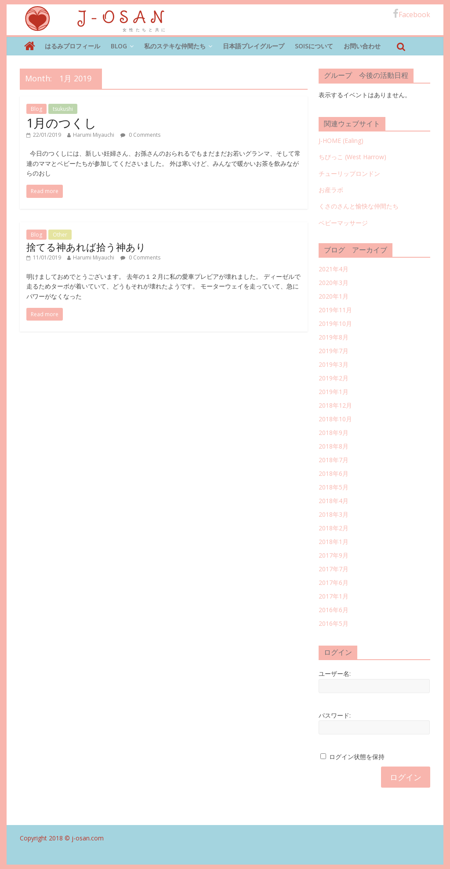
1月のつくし (61, 122)
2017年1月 (333, 596)
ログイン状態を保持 (357, 756)
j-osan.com (88, 838)
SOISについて (314, 46)
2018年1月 (333, 541)
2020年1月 (333, 296)
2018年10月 (335, 419)
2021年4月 (333, 269)
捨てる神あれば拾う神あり (86, 246)
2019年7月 (333, 351)
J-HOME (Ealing (340, 140)
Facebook (411, 14)
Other (60, 234)
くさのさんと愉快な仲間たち (359, 206)
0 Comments (140, 135)
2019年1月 (333, 391)
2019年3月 (333, 364)
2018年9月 (333, 432)
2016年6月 (333, 610)
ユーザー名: (335, 673)
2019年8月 (333, 337)
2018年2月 (333, 528)
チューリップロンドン (349, 173)
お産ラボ (331, 190)
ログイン (405, 777)
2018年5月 (333, 487)
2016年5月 (333, 623)
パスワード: (335, 715)
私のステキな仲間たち (175, 46)
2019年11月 (335, 310)
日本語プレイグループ (253, 46)
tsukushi (63, 109)
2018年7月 (333, 460)
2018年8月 (333, 446)
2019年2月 (333, 378)
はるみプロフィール (72, 46)
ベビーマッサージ (343, 223)
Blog (119, 46)
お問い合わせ (362, 46)
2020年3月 (333, 282)
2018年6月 (333, 473)
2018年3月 (333, 514)
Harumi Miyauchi (93, 135)
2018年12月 (335, 405)
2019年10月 (335, 323)
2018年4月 (333, 501)
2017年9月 (333, 555)
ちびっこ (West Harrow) (352, 157)
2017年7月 (333, 569)
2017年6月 (333, 582)
